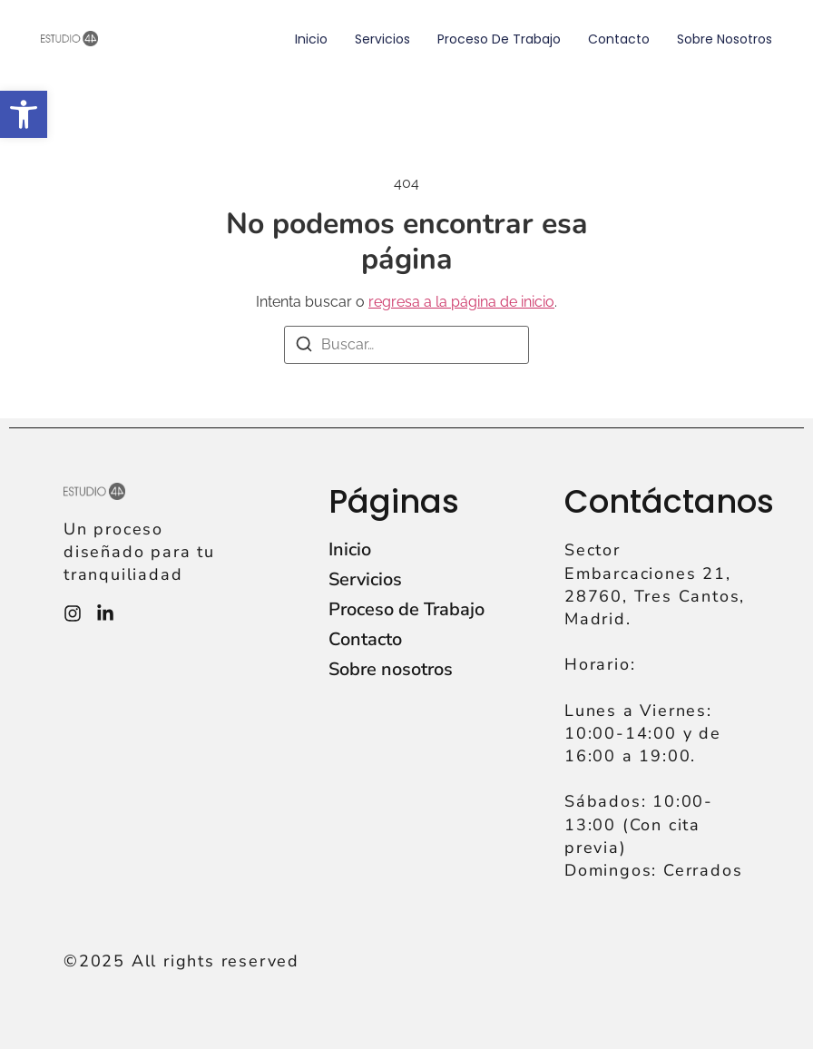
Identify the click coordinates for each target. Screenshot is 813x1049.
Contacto (619, 39)
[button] (23, 114)
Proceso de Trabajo (499, 39)
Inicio (311, 39)
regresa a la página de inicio (461, 301)
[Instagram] (73, 613)
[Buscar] (304, 347)
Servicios (382, 39)
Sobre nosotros (724, 39)
